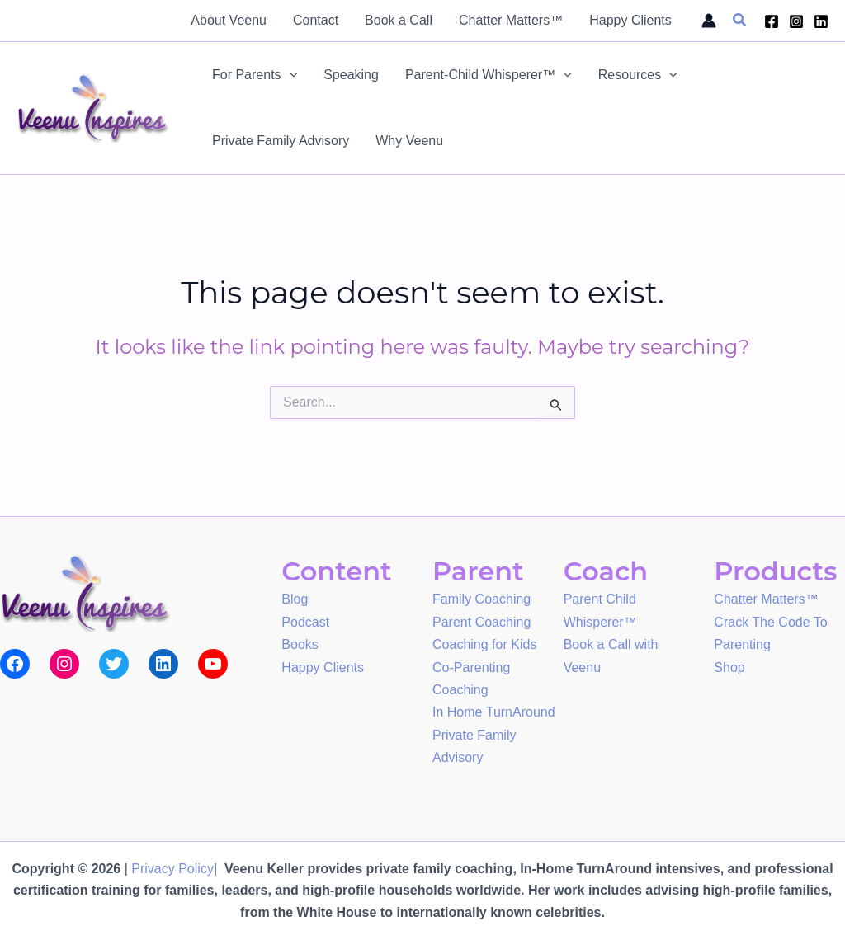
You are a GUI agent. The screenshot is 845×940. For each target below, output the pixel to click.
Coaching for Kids (484, 642)
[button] (740, 20)
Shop (729, 664)
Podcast (305, 620)
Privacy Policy (172, 869)
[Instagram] (796, 21)
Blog (294, 598)
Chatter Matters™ (766, 598)
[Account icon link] (708, 20)
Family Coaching (481, 598)
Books (299, 642)
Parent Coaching (481, 620)
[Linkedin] (821, 21)
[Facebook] (771, 21)
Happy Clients (322, 664)
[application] (289, 75)
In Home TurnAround (493, 707)
